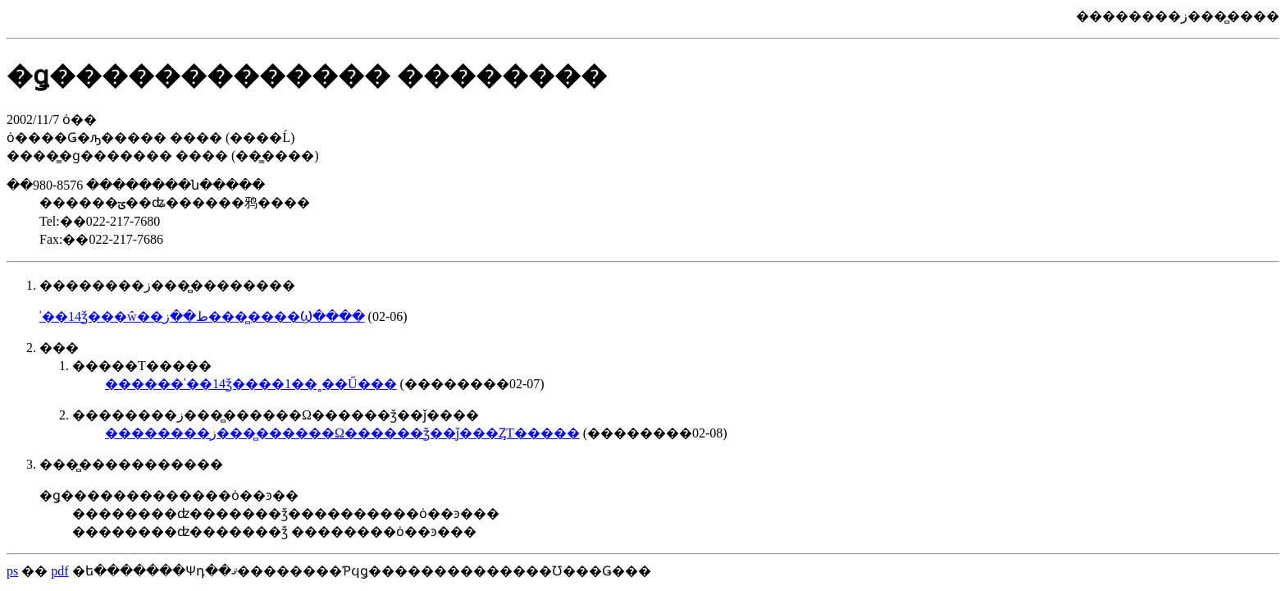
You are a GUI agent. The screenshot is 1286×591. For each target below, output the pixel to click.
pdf (59, 571)
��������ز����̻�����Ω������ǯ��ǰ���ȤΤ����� (342, 433)
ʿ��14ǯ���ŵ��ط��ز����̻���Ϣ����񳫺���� (202, 316)
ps (12, 571)
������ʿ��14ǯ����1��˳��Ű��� (251, 384)
